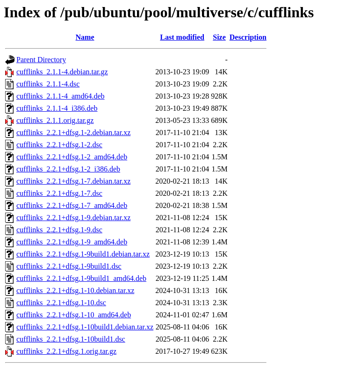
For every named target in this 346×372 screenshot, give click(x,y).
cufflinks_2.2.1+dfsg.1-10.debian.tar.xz (75, 290)
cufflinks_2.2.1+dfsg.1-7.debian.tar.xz (73, 181)
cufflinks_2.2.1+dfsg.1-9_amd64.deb (71, 242)
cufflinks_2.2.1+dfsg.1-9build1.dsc (69, 266)
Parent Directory (41, 60)
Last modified (182, 37)
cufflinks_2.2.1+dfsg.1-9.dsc (59, 230)
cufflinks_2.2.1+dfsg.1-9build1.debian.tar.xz (83, 254)
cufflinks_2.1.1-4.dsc (47, 84)
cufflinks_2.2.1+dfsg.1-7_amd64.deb (71, 205)
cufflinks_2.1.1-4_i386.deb (56, 108)
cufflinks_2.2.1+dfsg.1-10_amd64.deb (73, 315)
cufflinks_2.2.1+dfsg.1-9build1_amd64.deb (81, 278)
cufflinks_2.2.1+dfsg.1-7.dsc (59, 193)
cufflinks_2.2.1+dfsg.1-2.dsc (59, 145)
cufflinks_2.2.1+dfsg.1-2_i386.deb (68, 169)
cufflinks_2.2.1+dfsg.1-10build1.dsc (70, 339)
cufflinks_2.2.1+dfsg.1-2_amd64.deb (71, 157)
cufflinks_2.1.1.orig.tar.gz (55, 120)
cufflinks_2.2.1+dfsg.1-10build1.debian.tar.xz (84, 327)
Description (248, 37)
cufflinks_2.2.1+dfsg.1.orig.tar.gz (66, 351)
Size (219, 37)
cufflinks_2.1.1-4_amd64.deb (60, 96)
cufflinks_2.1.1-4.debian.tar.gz (62, 72)
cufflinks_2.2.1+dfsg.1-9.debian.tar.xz (73, 218)
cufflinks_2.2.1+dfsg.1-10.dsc (61, 303)
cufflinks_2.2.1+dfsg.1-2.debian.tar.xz (73, 132)
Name (85, 37)
